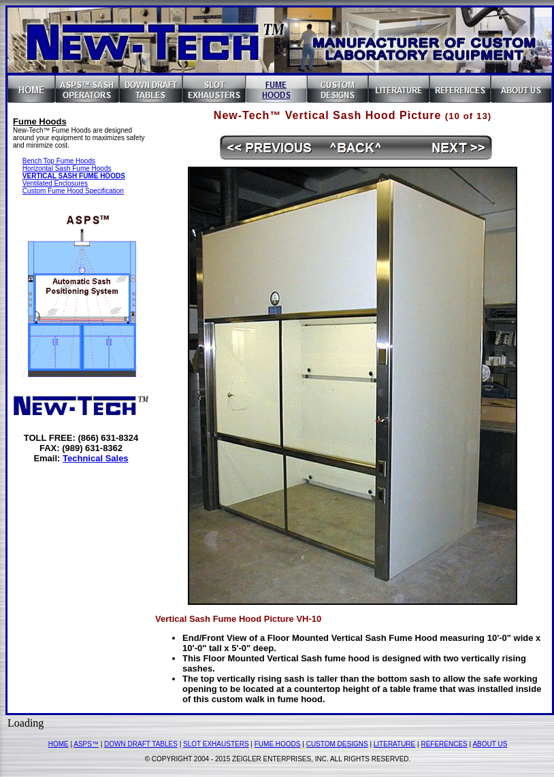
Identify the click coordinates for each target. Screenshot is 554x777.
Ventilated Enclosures (55, 183)
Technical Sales (96, 458)
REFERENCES (444, 744)
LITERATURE (395, 744)
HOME (58, 744)
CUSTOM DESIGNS (337, 744)
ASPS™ (86, 744)
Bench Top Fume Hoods (58, 161)
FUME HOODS (278, 744)
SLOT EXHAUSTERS (216, 744)
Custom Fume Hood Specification (73, 191)
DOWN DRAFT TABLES (141, 744)
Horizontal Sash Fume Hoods (67, 168)
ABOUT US (489, 744)
